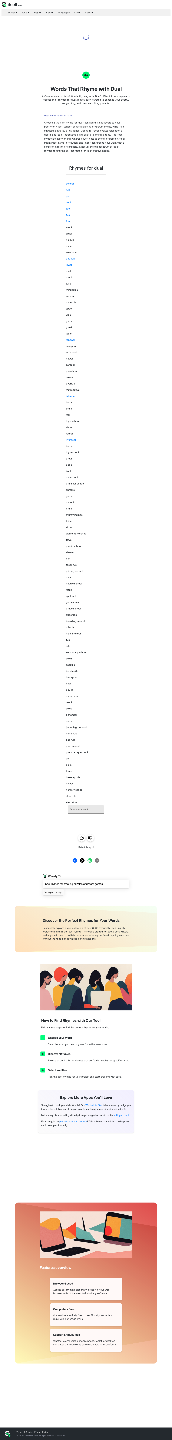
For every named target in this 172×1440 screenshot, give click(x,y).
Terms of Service (24, 1432)
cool (68, 202)
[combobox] (86, 809)
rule (68, 189)
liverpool (71, 439)
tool (68, 208)
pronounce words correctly (73, 1121)
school (70, 183)
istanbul (70, 396)
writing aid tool (121, 1115)
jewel (69, 264)
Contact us (60, 1435)
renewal (70, 339)
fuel (68, 214)
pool (68, 196)
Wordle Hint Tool (93, 1105)
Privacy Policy (41, 1432)
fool (68, 221)
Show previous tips (53, 892)
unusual (70, 258)
